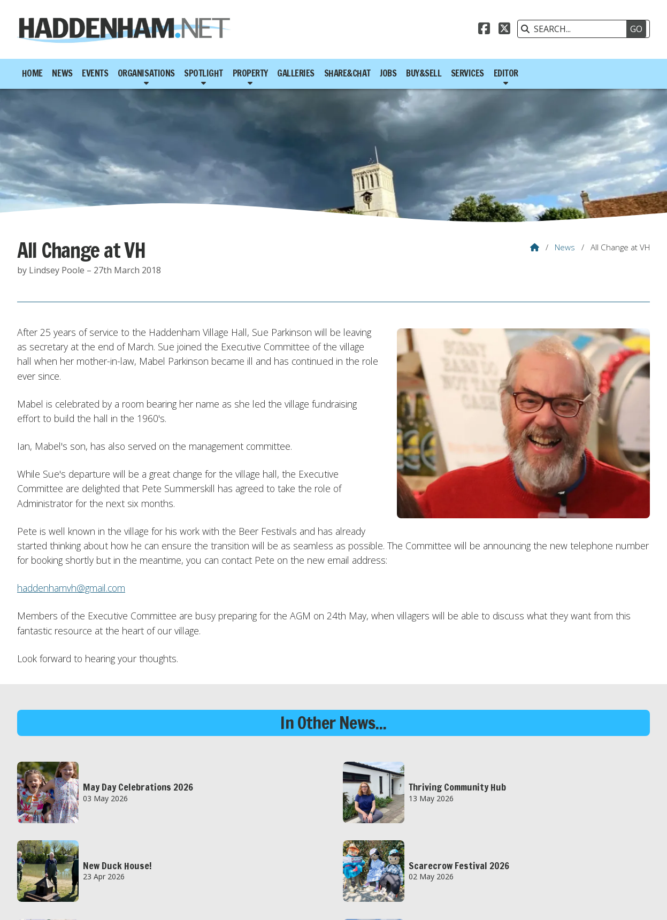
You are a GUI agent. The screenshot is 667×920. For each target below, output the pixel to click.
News (565, 247)
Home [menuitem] (32, 73)
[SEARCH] (578, 28)
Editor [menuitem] (506, 73)
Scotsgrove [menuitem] (625, 900)
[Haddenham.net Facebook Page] (484, 30)
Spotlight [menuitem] (203, 73)
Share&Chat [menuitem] (347, 73)
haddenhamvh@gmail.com (71, 587)
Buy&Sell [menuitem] (423, 73)
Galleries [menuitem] (296, 73)
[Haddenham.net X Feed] (504, 30)
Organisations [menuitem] (146, 73)
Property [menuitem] (250, 73)
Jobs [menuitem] (388, 73)
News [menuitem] (62, 73)
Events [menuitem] (95, 73)
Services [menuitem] (467, 73)
